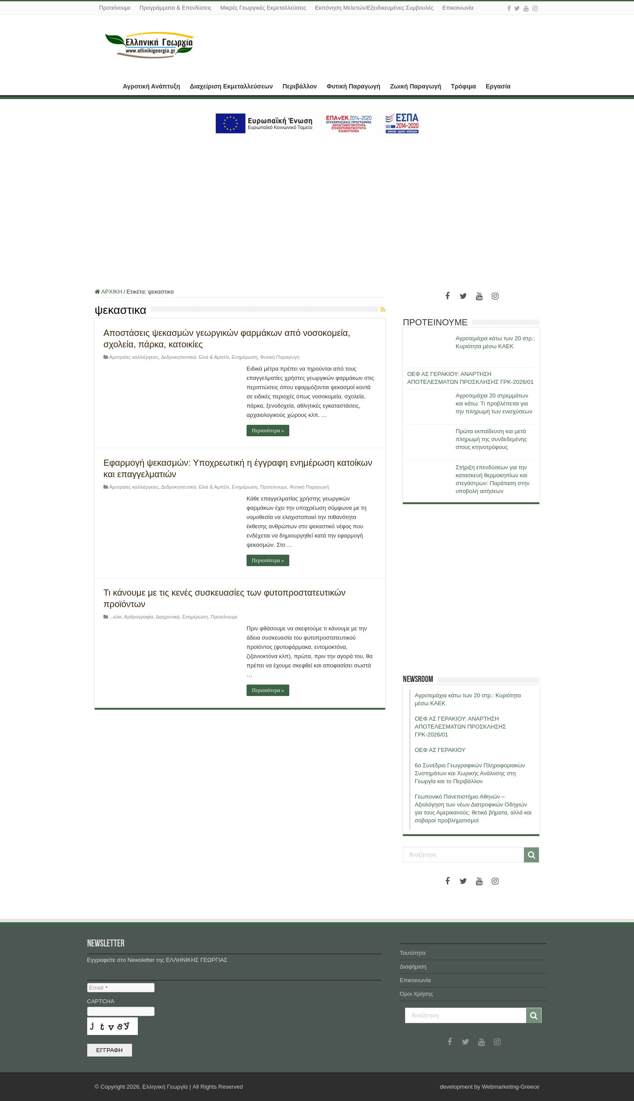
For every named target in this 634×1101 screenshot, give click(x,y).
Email (98, 987)
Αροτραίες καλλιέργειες (133, 357)
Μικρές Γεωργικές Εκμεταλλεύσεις (263, 7)
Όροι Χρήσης (416, 994)
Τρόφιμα (463, 86)
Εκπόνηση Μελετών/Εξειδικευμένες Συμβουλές (374, 7)
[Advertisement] (317, 207)
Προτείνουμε (115, 7)
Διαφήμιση (413, 966)
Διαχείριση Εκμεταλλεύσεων (231, 86)
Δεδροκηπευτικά (178, 357)
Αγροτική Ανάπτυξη (151, 86)
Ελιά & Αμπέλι (214, 357)
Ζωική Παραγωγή (415, 86)
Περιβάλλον (300, 86)
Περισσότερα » (268, 430)
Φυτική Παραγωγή (353, 86)
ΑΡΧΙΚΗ (106, 85)
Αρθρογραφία (138, 616)
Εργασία (498, 86)
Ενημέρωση (245, 357)
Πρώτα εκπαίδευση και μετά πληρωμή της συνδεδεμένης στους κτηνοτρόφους (491, 439)
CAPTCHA (102, 1001)
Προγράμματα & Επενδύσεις (176, 7)
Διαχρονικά (168, 616)
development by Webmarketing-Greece (489, 1086)
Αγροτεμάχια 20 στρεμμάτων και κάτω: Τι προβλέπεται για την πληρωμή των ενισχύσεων (494, 403)
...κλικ (115, 616)
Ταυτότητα (412, 953)
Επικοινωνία (458, 7)
